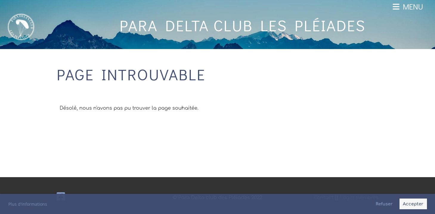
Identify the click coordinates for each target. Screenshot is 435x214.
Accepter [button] (413, 204)
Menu (408, 6)
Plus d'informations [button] (27, 204)
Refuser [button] (384, 204)
